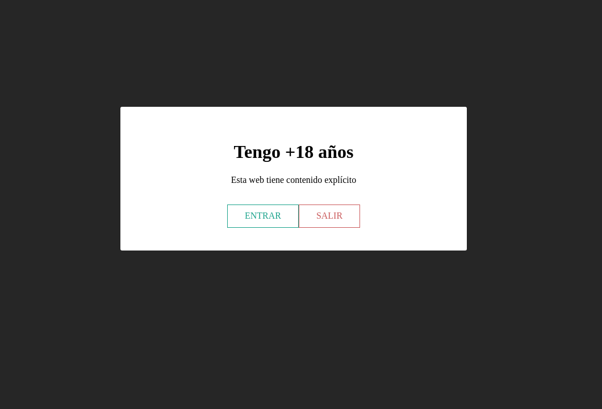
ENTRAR (263, 215)
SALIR (329, 215)
